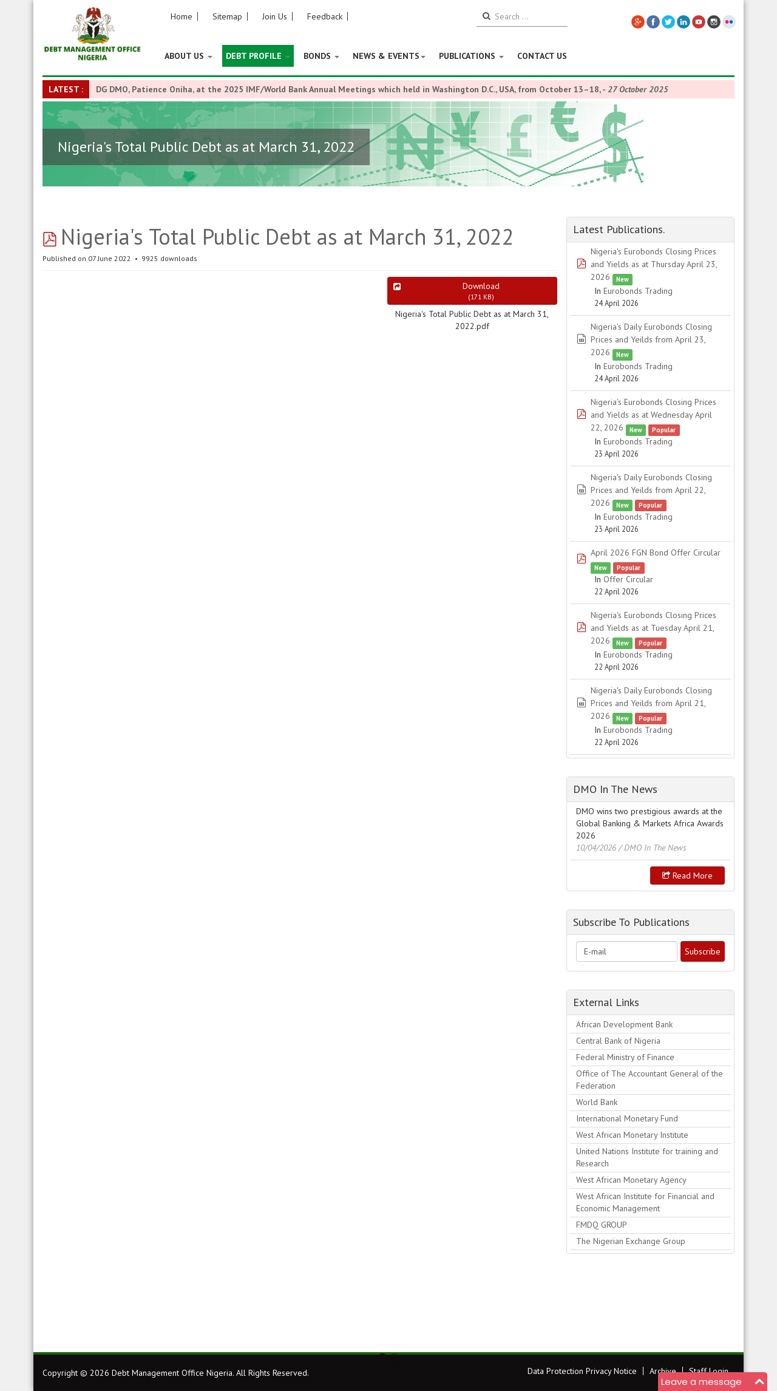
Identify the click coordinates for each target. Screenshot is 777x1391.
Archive (663, 1371)
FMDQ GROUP (601, 1224)
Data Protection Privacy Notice (582, 1371)
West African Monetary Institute (632, 1134)
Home (181, 16)
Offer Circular (628, 579)
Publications (471, 55)
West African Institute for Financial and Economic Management (645, 1202)
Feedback (324, 16)
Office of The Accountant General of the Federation (649, 1079)
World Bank (596, 1102)
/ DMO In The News (653, 847)
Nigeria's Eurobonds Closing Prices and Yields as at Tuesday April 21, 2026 (653, 628)
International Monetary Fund (627, 1118)
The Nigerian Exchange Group (630, 1241)
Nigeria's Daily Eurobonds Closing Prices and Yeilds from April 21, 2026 (651, 703)
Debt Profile (258, 55)
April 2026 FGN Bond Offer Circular (656, 552)
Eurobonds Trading (638, 290)
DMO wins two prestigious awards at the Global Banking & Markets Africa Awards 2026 (650, 823)
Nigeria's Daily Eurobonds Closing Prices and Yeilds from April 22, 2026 (651, 490)
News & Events (389, 55)
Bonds (321, 55)
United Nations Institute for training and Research (647, 1157)
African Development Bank (624, 1024)
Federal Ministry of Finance (625, 1057)
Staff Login (708, 1371)
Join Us (274, 16)
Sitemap (227, 16)
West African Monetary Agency (631, 1179)
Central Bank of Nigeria (618, 1040)
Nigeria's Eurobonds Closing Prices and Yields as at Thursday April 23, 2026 (654, 264)
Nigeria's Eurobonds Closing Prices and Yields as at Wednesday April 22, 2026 (653, 414)
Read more (687, 875)
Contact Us (542, 55)
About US (188, 55)
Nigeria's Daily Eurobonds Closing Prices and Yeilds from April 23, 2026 (651, 339)
